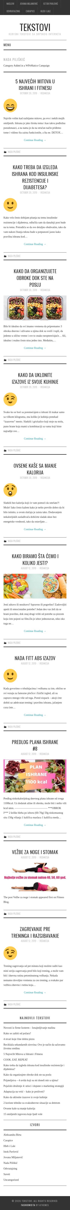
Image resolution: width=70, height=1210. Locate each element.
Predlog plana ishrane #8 (35, 745)
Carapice (30, 11)
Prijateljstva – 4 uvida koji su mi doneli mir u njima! (31, 1080)
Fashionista (28, 1205)
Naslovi (10, 3)
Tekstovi (35, 27)
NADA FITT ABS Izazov (35, 657)
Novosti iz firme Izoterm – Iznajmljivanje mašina (29, 1027)
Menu (7, 44)
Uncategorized (11, 1179)
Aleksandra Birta (12, 1134)
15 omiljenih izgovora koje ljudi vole (23, 1114)
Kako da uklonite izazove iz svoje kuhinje (35, 378)
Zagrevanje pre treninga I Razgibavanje (35, 932)
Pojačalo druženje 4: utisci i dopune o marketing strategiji (34, 1086)
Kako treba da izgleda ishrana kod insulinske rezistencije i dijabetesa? (35, 177)
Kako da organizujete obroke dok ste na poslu (35, 277)
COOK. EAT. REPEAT (16, 1059)
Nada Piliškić (14, 152)
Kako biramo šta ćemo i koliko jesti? (35, 559)
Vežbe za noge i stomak (35, 851)
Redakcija (45, 93)
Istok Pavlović (50, 3)
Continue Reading (35, 140)
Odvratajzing (13, 11)
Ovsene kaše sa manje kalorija (35, 469)
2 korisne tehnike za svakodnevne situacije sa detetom (32, 1102)
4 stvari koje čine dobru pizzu (19, 1039)
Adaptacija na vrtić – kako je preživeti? (24, 1091)
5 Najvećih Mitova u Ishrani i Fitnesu (35, 84)
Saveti (7, 1174)
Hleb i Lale (46, 11)
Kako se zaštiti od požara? (17, 1033)
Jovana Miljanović (29, 3)
